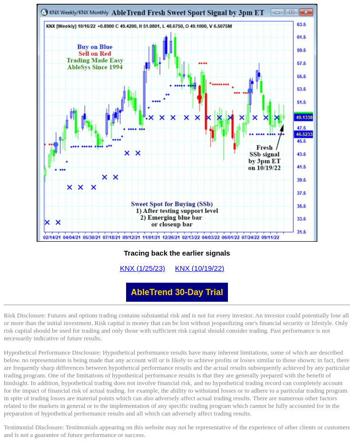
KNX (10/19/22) (199, 268)
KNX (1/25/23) (142, 268)
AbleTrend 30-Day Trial (177, 292)
